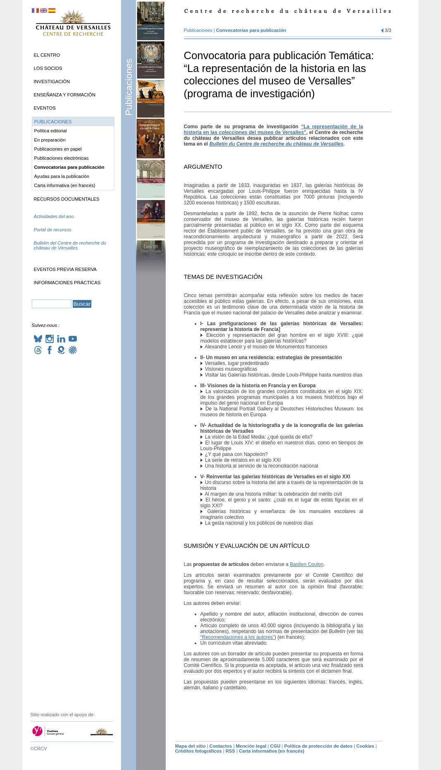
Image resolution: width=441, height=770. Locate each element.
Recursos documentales (67, 199)
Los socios (48, 68)
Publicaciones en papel (58, 148)
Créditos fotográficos (198, 750)
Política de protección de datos (318, 746)
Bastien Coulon (306, 564)
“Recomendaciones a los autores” (237, 637)
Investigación (52, 81)
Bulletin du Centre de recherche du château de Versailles (276, 144)
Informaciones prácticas (67, 282)
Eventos (45, 108)
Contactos (221, 746)
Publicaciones (129, 87)
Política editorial (50, 130)
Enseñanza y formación (64, 94)
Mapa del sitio (190, 746)
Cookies (365, 746)
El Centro (47, 55)
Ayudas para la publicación (62, 176)
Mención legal (251, 746)
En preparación (50, 139)
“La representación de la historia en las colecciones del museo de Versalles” (273, 129)
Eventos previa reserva (65, 269)
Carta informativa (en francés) (64, 185)
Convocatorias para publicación (251, 30)
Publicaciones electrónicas (61, 158)
